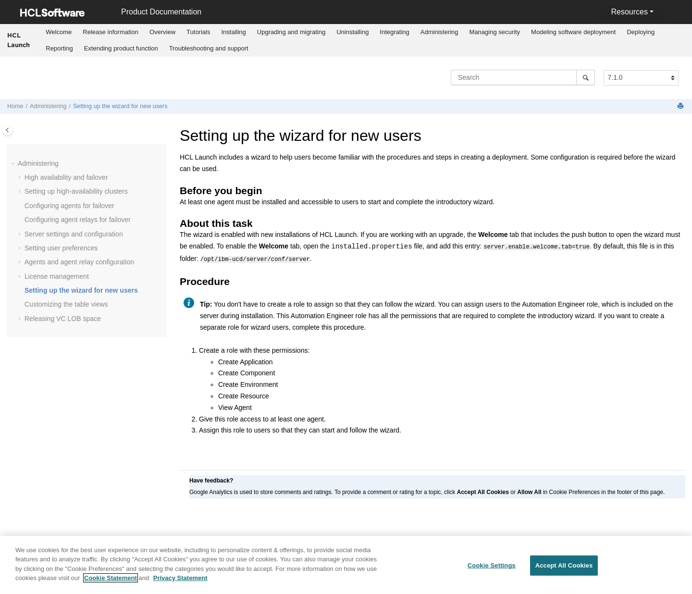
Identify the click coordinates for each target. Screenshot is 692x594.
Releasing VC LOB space (63, 318)
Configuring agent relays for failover (78, 219)
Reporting (59, 48)
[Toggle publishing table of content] (7, 130)
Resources (629, 12)
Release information (110, 32)
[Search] (585, 77)
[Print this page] (681, 106)
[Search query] (523, 77)
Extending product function (121, 48)
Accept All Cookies (564, 568)
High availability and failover (66, 177)
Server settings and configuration (74, 234)
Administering (439, 32)
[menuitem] (58, 32)
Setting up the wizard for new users (120, 106)
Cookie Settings (492, 568)
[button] (14, 164)
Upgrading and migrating (291, 32)
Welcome (59, 32)
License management (57, 276)
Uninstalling (352, 32)
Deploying (641, 32)
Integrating (394, 32)
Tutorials (198, 32)
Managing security (495, 32)
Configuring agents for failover (69, 206)
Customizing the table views (66, 304)
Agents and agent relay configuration (79, 262)
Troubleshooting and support (208, 48)
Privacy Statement (180, 581)
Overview (162, 32)
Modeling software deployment (573, 32)
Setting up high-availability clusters (76, 191)
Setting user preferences (61, 248)
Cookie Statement (110, 581)
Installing (233, 32)
